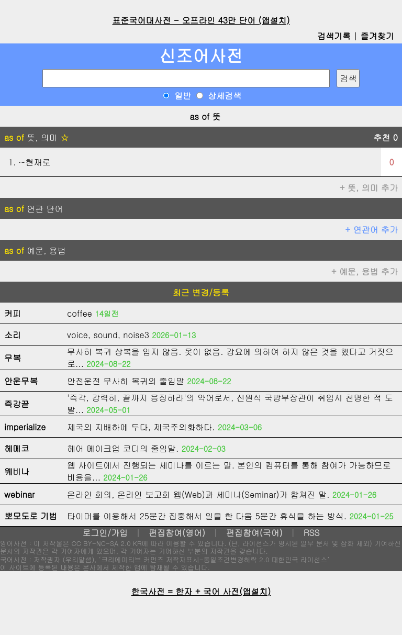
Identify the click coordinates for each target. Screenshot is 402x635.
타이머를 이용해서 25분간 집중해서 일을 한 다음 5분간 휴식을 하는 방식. (207, 516)
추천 (385, 137)
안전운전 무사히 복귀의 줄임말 (125, 381)
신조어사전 (201, 55)
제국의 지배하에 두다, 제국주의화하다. (141, 427)
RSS (312, 533)
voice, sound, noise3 (108, 335)
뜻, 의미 (36, 137)
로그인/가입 (105, 533)
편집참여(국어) (254, 533)
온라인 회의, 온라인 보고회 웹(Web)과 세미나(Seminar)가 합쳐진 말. (198, 494)
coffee (79, 313)
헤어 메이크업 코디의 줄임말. (122, 448)
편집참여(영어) (177, 533)
